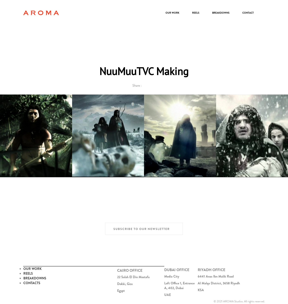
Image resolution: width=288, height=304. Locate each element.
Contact (248, 13)
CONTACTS (31, 283)
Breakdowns (221, 13)
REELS (28, 273)
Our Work (172, 13)
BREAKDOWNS (34, 278)
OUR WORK (32, 268)
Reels (195, 13)
